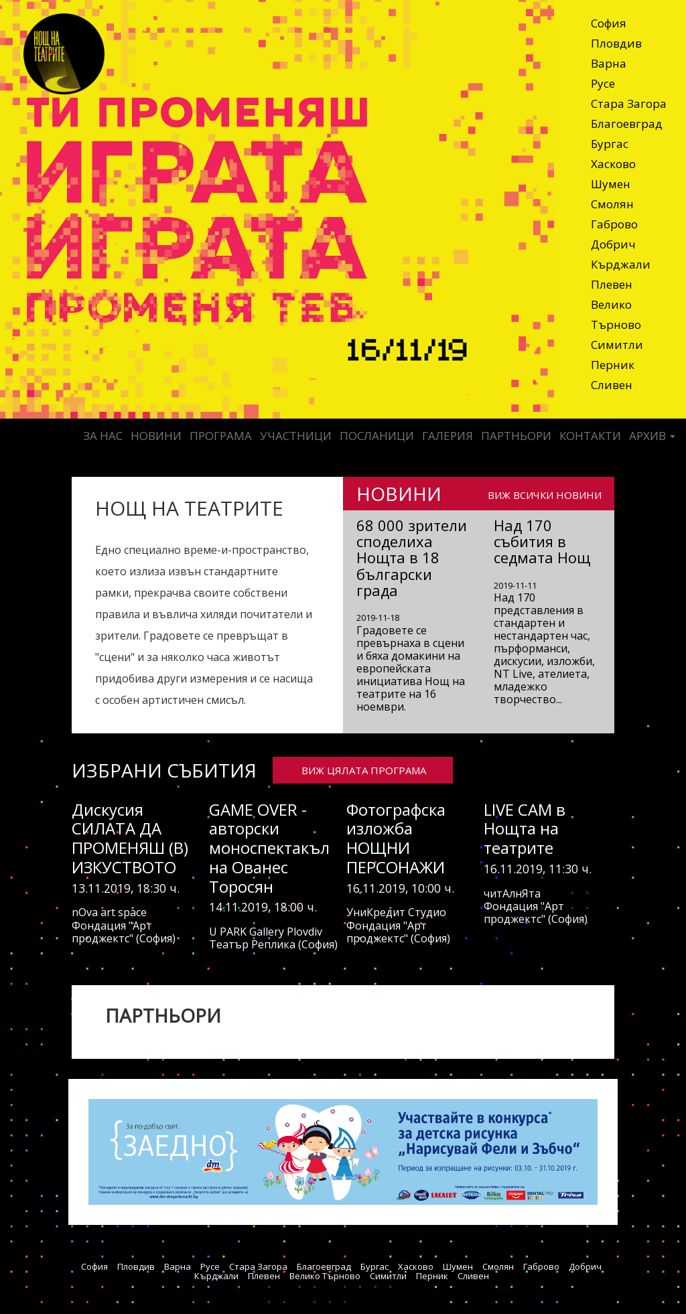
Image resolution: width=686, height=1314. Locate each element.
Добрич (613, 244)
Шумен (610, 184)
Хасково (613, 163)
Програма (221, 435)
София (608, 23)
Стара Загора (629, 103)
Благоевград (627, 123)
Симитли (617, 344)
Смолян (612, 204)
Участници (296, 435)
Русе (603, 83)
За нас (103, 435)
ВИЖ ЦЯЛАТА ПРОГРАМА (363, 770)
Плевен (611, 284)
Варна (608, 63)
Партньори (516, 435)
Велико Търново (616, 314)
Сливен (611, 384)
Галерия (447, 435)
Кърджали (620, 264)
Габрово (614, 224)
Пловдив (616, 43)
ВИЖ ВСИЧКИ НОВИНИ (545, 494)
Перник (612, 364)
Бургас (609, 143)
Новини (156, 435)
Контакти (590, 435)
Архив (652, 435)
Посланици (377, 435)
